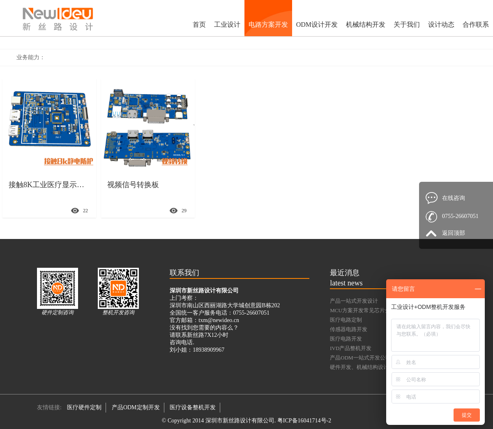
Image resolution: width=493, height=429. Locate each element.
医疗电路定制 (346, 320)
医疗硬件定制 (84, 407)
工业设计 (227, 24)
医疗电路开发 (346, 339)
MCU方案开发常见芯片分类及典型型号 (376, 310)
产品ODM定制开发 (136, 407)
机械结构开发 (365, 24)
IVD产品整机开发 (350, 348)
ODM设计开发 (317, 24)
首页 (199, 24)
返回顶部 (453, 233)
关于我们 (407, 24)
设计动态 (441, 24)
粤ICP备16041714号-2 (304, 420)
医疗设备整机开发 (193, 407)
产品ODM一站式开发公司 (360, 358)
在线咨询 (453, 198)
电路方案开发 (268, 24)
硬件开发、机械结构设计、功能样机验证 (378, 367)
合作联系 (476, 24)
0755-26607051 (460, 216)
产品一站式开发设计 (354, 301)
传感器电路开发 (348, 329)
